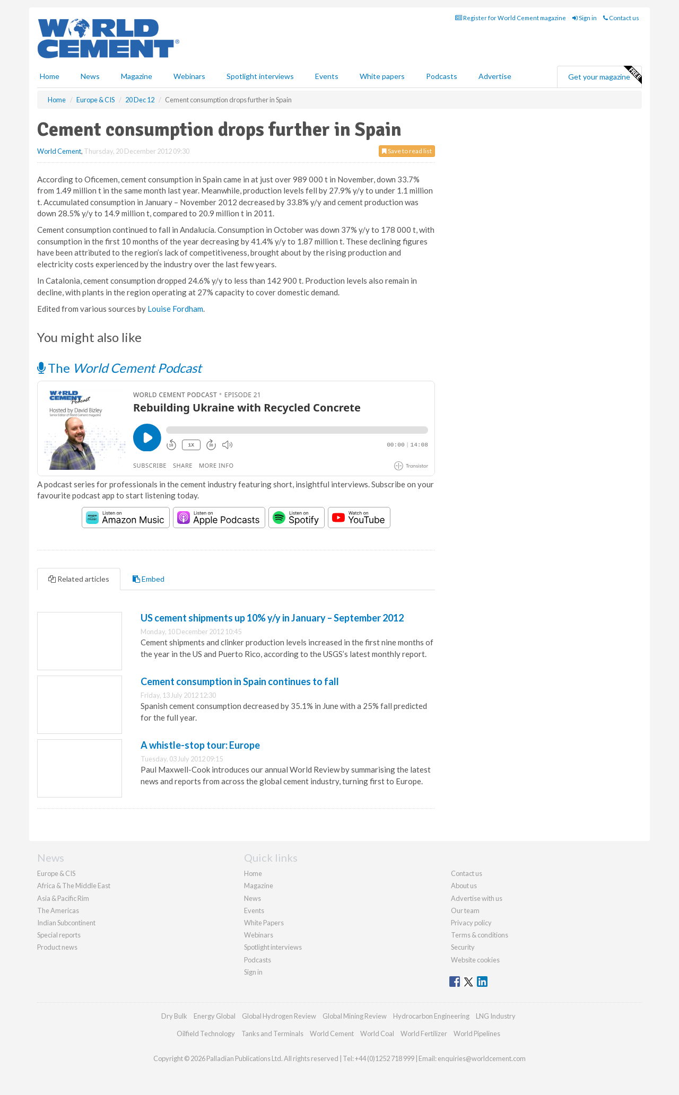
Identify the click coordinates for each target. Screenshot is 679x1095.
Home (49, 76)
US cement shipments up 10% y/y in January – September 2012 (272, 618)
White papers (382, 76)
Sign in (584, 17)
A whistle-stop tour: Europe (200, 745)
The (119, 367)
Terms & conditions (479, 935)
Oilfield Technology (206, 1033)
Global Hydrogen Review (279, 1016)
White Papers (264, 922)
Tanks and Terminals (272, 1033)
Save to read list (407, 151)
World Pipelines (477, 1033)
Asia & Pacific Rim (63, 898)
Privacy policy (471, 922)
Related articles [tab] (78, 578)
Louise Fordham (175, 308)
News (252, 898)
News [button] (90, 76)
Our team (465, 910)
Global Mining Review (355, 1016)
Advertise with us (476, 898)
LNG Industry (496, 1016)
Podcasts (441, 76)
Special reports (59, 935)
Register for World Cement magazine (510, 17)
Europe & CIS (56, 873)
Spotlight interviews (260, 76)
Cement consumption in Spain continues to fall (240, 681)
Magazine (136, 76)
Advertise (494, 76)
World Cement (59, 151)
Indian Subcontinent (66, 922)
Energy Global (215, 1016)
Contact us (621, 17)
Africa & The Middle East (73, 885)
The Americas (58, 910)
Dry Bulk (174, 1016)
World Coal (377, 1033)
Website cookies (475, 960)
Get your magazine (604, 75)
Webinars (189, 76)
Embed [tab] (148, 578)
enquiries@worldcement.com (482, 1058)
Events (326, 76)
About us (464, 885)
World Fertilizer (424, 1033)
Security (463, 947)
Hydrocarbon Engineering (431, 1016)
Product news (57, 947)
